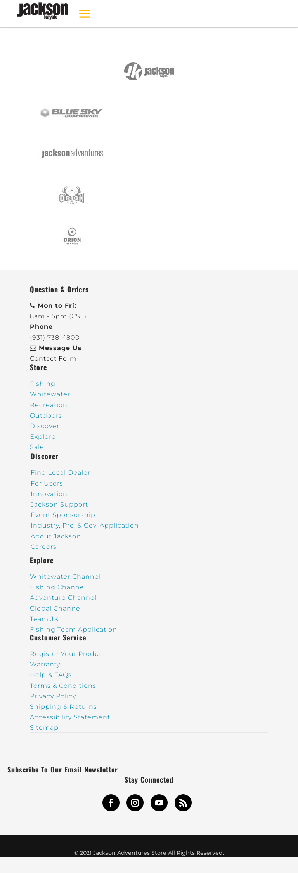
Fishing (42, 383)
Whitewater (50, 394)
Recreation (49, 405)
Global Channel (56, 608)
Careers (44, 546)
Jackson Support (59, 504)
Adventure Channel (63, 597)
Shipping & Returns (63, 706)
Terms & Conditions (63, 685)
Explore (43, 436)
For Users (47, 483)
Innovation (49, 494)
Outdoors (46, 415)
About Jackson (56, 536)
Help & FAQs (51, 675)
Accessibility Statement (70, 717)
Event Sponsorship (63, 515)
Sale (37, 447)
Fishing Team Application (73, 629)
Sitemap (44, 727)
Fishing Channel (58, 587)
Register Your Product (68, 654)
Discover (44, 426)
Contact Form (53, 358)
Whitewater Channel (65, 576)
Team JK (44, 619)
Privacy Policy (53, 696)
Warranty (45, 664)
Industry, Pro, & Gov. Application (85, 525)
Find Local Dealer (60, 472)
